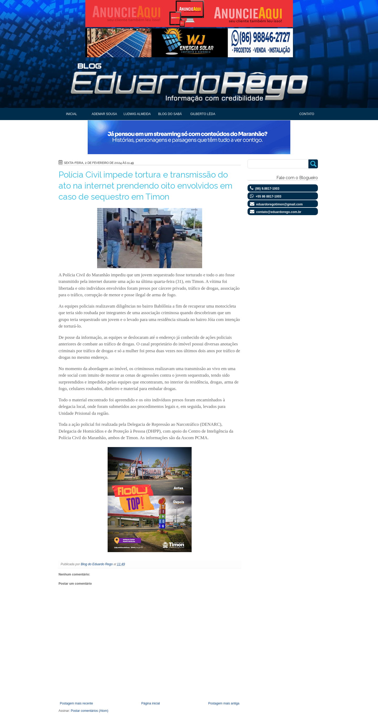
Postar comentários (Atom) (89, 711)
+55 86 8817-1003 (268, 196)
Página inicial (150, 703)
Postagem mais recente (76, 703)
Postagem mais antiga (223, 703)
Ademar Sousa (104, 114)
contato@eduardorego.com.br (278, 212)
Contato (306, 114)
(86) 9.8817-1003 (267, 188)
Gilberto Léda (202, 114)
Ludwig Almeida (137, 114)
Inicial (71, 114)
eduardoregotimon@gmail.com (279, 204)
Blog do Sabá (170, 114)
